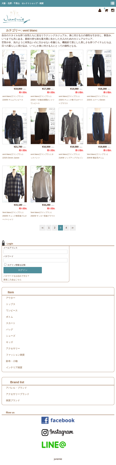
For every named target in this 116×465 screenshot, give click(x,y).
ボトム (9, 316)
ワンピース (12, 310)
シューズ (10, 335)
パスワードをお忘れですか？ (16, 276)
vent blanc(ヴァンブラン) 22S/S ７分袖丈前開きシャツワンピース (43, 99)
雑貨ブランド (13, 400)
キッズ (9, 342)
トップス (10, 304)
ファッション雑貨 (15, 354)
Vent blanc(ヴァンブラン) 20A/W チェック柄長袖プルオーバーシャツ (14, 215)
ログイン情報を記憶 (14, 265)
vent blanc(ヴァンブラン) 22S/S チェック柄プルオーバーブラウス (71, 99)
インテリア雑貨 (14, 367)
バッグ (9, 329)
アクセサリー (13, 348)
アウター (10, 297)
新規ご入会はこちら (12, 279)
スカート (10, 323)
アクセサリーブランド (17, 394)
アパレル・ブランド (16, 387)
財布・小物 (12, 361)
